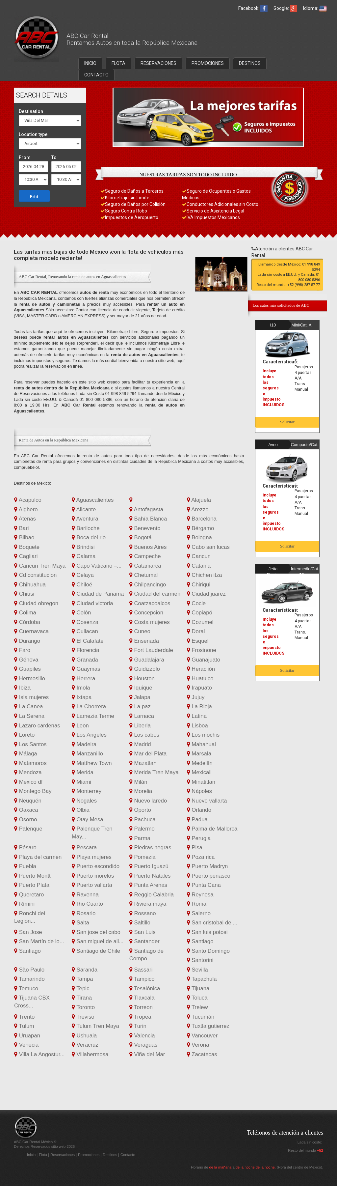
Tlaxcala (142, 998)
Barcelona (202, 519)
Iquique (140, 688)
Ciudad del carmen (155, 594)
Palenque (28, 829)
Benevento (145, 528)
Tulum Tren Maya (95, 1026)
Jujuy (196, 697)
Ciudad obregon (36, 603)
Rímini (24, 904)
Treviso (83, 1017)
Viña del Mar (147, 1054)
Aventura (85, 519)
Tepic (81, 988)
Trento (24, 1017)
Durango (27, 641)
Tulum (24, 1026)
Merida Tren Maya (154, 772)
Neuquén (27, 801)
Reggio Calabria (151, 894)
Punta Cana (204, 885)
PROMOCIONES (208, 63)
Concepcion (146, 612)
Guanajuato (203, 660)
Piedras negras (150, 847)
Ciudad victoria (92, 603)
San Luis (142, 932)
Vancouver (202, 1035)
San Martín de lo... (39, 941)
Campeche (145, 556)
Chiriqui (199, 584)
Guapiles (27, 669)
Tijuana (198, 988)
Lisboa (197, 725)
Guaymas (86, 669)
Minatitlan (201, 782)
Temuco (26, 988)
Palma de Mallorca (212, 829)
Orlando (199, 810)
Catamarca (145, 566)
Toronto (83, 1007)
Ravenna (85, 894)
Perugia (199, 838)
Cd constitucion (35, 575)
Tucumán (201, 1017)
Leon (80, 725)
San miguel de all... (97, 941)
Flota (43, 1155)
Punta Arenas (148, 885)
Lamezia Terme (93, 716)
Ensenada (144, 641)
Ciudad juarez (206, 594)
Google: (285, 8)
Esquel (198, 641)
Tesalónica (144, 988)
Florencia (85, 650)
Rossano (142, 913)
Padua (197, 819)
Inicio (32, 1155)
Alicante (84, 509)
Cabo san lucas (208, 547)
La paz (140, 706)
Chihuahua (30, 584)
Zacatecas (202, 1054)
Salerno (199, 913)
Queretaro (29, 894)
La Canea (28, 706)
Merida (82, 772)
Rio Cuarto (87, 904)
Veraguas (143, 1045)
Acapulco (27, 500)
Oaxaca (26, 810)
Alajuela (199, 500)
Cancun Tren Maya (39, 566)
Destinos (110, 1155)
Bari (21, 528)
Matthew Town (92, 763)
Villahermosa (90, 1054)
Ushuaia (84, 1035)
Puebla (25, 866)
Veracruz (85, 1045)
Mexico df (28, 782)
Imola (81, 688)
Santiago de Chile (96, 951)
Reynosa (200, 894)
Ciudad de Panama (98, 594)
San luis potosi (207, 932)
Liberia (140, 725)
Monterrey (86, 791)
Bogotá (140, 537)
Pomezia (142, 857)
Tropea (140, 1017)
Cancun (199, 556)
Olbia (81, 810)
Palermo (142, 829)
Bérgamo (200, 528)
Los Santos (30, 744)
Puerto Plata (31, 885)
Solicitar (287, 421)
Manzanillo (87, 753)
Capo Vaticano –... (97, 566)
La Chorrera (89, 706)
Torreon (141, 1007)
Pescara (84, 847)
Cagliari (26, 556)
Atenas (25, 519)
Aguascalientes (93, 500)
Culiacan (85, 631)
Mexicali (199, 772)
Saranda (84, 970)
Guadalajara (146, 660)
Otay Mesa (87, 819)
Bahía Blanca (148, 519)
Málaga (25, 753)
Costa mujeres (149, 622)
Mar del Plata (148, 753)
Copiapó (199, 612)
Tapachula (202, 979)
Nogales (84, 801)
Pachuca (142, 819)
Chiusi (24, 594)
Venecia (26, 1045)
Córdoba (27, 622)
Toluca (197, 998)
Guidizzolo (144, 669)
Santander (144, 941)
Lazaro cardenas (37, 725)
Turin (137, 1026)
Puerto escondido (95, 866)
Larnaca (141, 716)
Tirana (82, 998)
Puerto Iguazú (148, 866)
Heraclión (201, 669)
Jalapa (139, 697)
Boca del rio (89, 537)
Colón (81, 612)
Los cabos (144, 735)
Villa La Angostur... (39, 1054)
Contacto (127, 1155)
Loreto (24, 735)
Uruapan (27, 1035)
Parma (139, 838)
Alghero (26, 509)
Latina (197, 716)
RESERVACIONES (158, 63)
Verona (198, 1045)
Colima (25, 612)
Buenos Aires (148, 547)
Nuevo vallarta (207, 801)
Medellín (200, 763)
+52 (320, 1150)
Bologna (199, 537)
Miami (81, 782)
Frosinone (201, 650)
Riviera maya (148, 904)
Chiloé (82, 584)
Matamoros (30, 763)
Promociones (89, 1155)
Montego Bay (33, 791)
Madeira (84, 744)
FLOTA (118, 63)
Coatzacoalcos (149, 603)
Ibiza (22, 688)
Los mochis (203, 735)
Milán (138, 782)
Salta (80, 922)
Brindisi (83, 547)
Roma (196, 904)
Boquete (26, 547)
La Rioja (199, 706)
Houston (142, 678)
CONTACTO (96, 74)
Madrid (140, 744)
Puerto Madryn (207, 866)
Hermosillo (29, 678)
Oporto (140, 810)
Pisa (194, 847)
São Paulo (29, 970)
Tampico (142, 979)
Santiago (200, 941)
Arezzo (198, 509)
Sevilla (197, 970)
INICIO (90, 63)
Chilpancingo (147, 584)
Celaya (83, 575)
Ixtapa (81, 697)
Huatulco (200, 678)
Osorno (25, 819)
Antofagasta (146, 509)
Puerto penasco (208, 876)
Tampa (82, 979)
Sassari (141, 970)
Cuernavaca (31, 631)
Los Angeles (89, 735)
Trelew (197, 1007)
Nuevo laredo (148, 801)
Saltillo (139, 922)
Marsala (199, 753)
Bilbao (24, 537)
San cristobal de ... (212, 922)
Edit (34, 196)
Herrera (83, 678)
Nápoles (199, 791)
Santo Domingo (208, 951)
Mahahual (201, 744)
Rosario (84, 913)
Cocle (196, 603)
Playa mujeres (92, 857)
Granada (85, 660)
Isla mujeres (31, 697)
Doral (196, 631)
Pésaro (25, 847)
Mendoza (28, 772)
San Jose (28, 932)
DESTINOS (250, 63)
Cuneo (139, 631)
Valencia (142, 1035)
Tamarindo (29, 979)
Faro (22, 650)
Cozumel (200, 622)
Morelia (140, 791)
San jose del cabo (96, 932)
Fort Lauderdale (151, 650)
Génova (26, 660)
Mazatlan (143, 763)
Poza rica (201, 857)
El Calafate (88, 641)
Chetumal (143, 575)
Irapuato (199, 688)
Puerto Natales (150, 876)
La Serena (29, 716)
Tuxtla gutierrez (208, 1026)
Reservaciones (63, 1155)
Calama (84, 556)
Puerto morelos (93, 876)
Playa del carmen (38, 857)
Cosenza (85, 622)
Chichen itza (204, 575)
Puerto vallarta (92, 885)
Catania (199, 566)
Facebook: (253, 8)
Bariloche (86, 528)
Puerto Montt (32, 876)
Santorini (200, 960)
